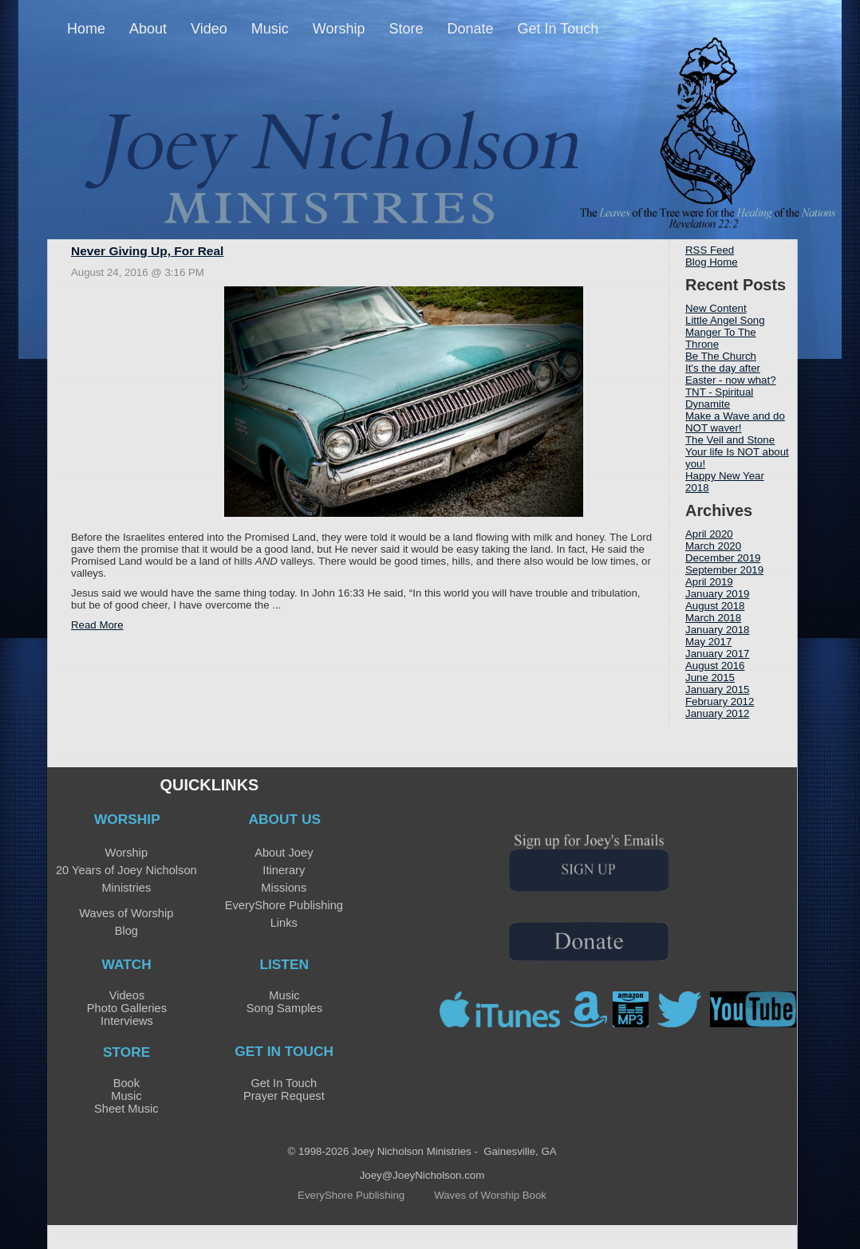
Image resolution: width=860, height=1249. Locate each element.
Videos (127, 995)
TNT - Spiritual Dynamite (719, 398)
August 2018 (715, 606)
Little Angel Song (725, 320)
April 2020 (709, 534)
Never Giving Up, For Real (147, 251)
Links (284, 922)
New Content (716, 308)
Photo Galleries (127, 1008)
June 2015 (710, 678)
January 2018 (717, 630)
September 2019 (724, 570)
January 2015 (717, 689)
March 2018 (713, 618)
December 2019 (722, 558)
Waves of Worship (126, 913)
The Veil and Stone (730, 440)
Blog (126, 930)
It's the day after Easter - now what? (730, 374)
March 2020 (713, 546)
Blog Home (711, 262)
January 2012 (717, 713)
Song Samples (284, 1008)
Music (284, 995)
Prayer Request (284, 1095)
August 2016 (715, 666)
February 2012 (719, 701)
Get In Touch (284, 1083)
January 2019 (717, 594)
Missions (283, 887)
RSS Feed (709, 250)
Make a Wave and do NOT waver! (735, 422)
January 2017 (717, 654)
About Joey (283, 852)
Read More (97, 625)
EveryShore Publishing (284, 905)
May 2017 (708, 642)
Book (126, 1083)
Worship (126, 852)
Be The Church (720, 356)
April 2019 (709, 582)
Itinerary (283, 870)
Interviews (127, 1021)
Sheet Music (126, 1108)
